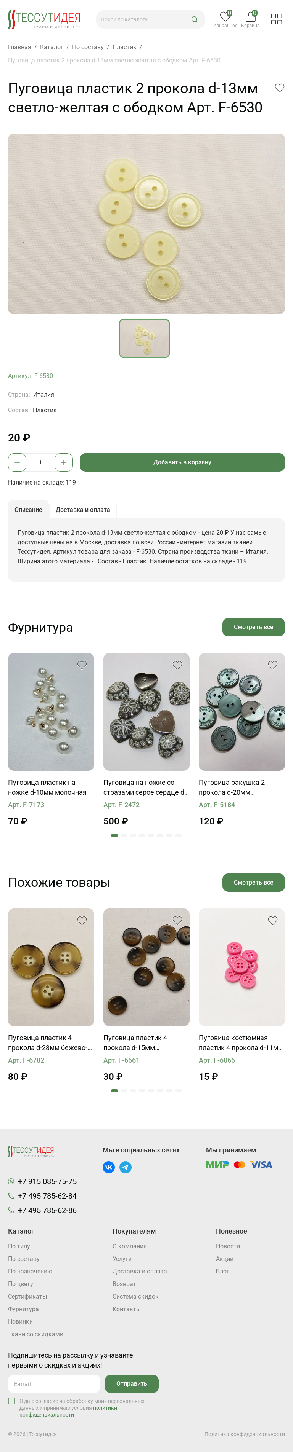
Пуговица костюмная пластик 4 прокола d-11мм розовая (241, 1043)
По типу (19, 1246)
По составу (24, 1258)
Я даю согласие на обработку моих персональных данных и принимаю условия (82, 1408)
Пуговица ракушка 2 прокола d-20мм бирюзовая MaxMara (232, 787)
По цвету (20, 1284)
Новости (228, 1246)
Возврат (124, 1284)
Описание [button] (28, 509)
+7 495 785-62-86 (47, 1210)
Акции (224, 1258)
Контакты (127, 1309)
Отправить (131, 1383)
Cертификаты (27, 1296)
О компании (130, 1246)
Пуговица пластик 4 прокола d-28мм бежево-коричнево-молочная (47, 1043)
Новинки (20, 1321)
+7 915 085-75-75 (47, 1181)
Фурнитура (23, 1309)
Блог (222, 1271)
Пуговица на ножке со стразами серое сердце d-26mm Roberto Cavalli (144, 787)
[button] (194, 19)
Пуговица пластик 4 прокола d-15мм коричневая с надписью (141, 1043)
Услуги (122, 1258)
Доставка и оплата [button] (83, 509)
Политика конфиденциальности (244, 1434)
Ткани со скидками (35, 1334)
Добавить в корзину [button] (182, 462)
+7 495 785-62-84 (47, 1195)
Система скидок (136, 1296)
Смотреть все (254, 627)
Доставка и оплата (140, 1271)
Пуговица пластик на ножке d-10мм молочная (47, 787)
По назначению (30, 1271)
